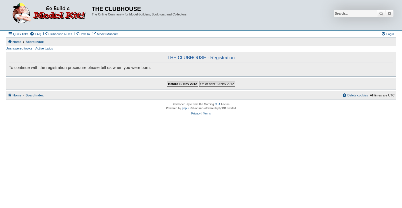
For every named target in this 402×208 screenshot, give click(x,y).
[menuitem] (35, 34)
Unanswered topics (19, 48)
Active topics (44, 48)
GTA (218, 104)
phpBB (186, 108)
